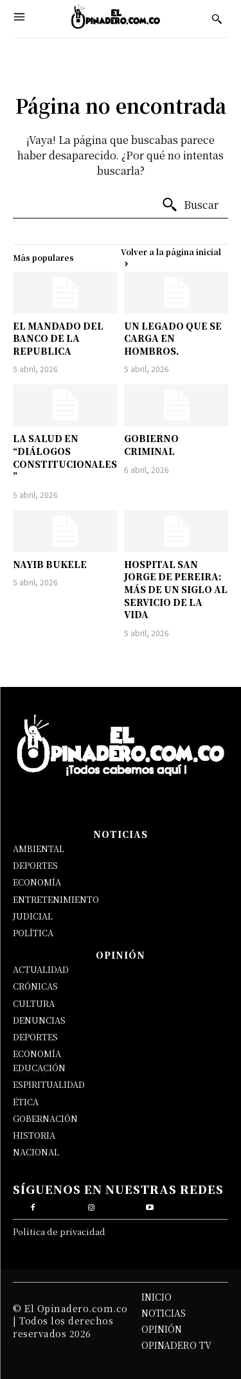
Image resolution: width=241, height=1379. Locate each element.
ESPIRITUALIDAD (49, 1084)
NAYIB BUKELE (50, 564)
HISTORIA (34, 1135)
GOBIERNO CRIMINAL (151, 445)
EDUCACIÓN (39, 1068)
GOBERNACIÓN (45, 1118)
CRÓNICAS (35, 986)
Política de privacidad (59, 1231)
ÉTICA (26, 1102)
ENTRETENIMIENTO (56, 899)
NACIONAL (36, 1152)
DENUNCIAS (39, 1020)
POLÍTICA (33, 933)
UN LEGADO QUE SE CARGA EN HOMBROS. (173, 338)
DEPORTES (35, 865)
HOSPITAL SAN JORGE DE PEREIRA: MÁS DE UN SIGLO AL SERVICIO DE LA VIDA (176, 589)
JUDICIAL (33, 916)
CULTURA (34, 1003)
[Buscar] (190, 204)
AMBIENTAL (38, 848)
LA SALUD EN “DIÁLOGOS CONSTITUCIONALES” (65, 457)
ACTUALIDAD (41, 969)
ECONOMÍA (37, 882)
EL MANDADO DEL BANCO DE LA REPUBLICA (58, 338)
